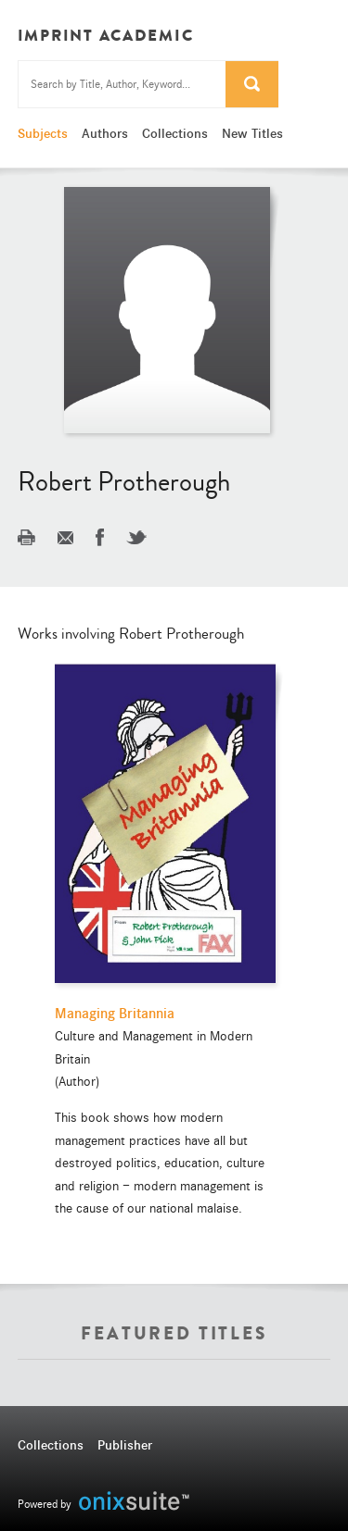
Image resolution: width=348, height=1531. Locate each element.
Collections (175, 133)
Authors (105, 133)
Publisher (124, 1445)
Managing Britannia (114, 1013)
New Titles (252, 133)
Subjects (43, 133)
